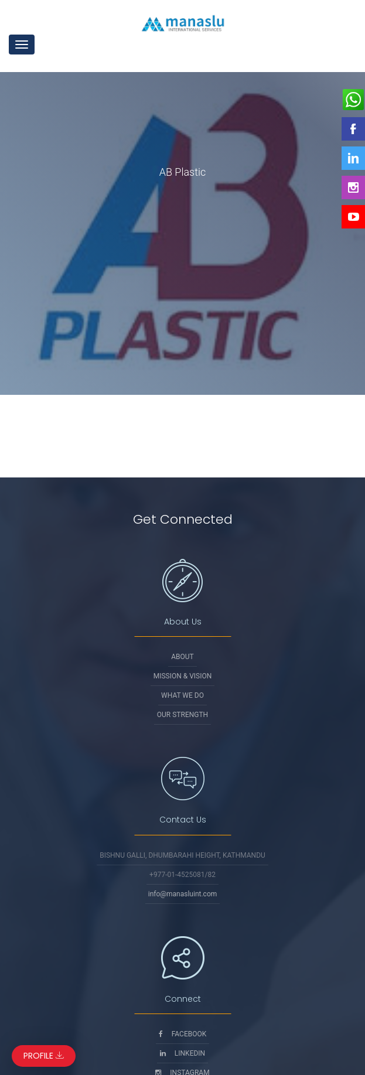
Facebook (183, 1034)
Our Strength (182, 715)
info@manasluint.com (182, 894)
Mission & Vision (182, 676)
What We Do (182, 695)
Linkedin (182, 1053)
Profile (43, 1056)
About (182, 657)
